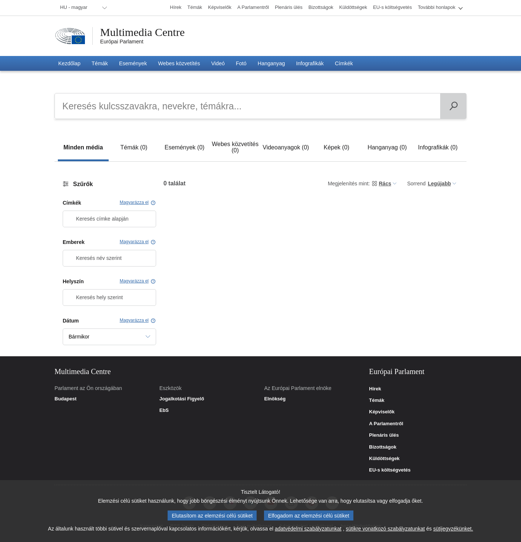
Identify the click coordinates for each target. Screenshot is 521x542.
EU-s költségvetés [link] (389, 470)
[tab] (83, 147)
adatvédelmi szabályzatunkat (308, 530)
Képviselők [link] (382, 411)
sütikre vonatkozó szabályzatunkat (385, 530)
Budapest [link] (65, 398)
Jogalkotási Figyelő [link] (181, 398)
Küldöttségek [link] (384, 458)
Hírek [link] (375, 388)
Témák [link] (376, 400)
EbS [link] (164, 410)
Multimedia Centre (142, 32)
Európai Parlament (122, 41)
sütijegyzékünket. (453, 530)
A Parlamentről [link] (386, 423)
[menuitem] (82, 8)
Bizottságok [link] (382, 447)
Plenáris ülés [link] (384, 435)
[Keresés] (453, 106)
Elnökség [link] (275, 398)
